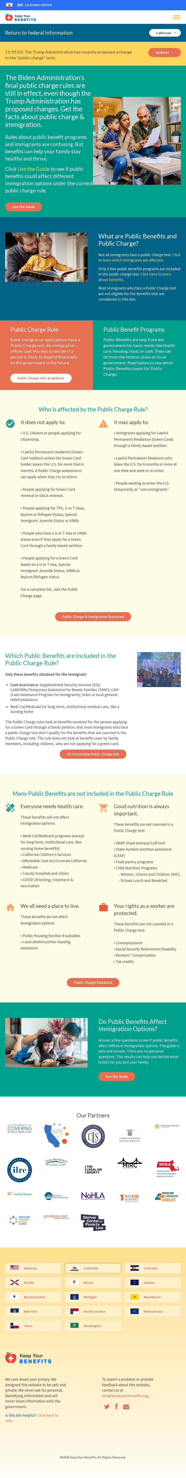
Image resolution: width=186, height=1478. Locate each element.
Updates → (165, 52)
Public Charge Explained (93, 982)
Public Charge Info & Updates (40, 378)
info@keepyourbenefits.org (125, 1395)
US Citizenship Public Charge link (93, 754)
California (166, 33)
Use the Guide (33, 169)
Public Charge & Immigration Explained (93, 616)
